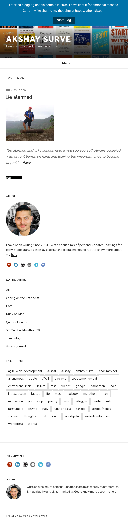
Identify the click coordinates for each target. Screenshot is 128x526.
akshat (51, 371)
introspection (17, 394)
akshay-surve (85, 371)
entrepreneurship (20, 386)
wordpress (15, 424)
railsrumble (15, 409)
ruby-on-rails (62, 409)
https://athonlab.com (90, 11)
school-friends (101, 409)
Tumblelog (13, 338)
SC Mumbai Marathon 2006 (24, 330)
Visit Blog (64, 20)
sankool (81, 409)
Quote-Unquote (17, 322)
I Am (9, 306)
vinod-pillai (72, 416)
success (13, 416)
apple (33, 379)
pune (66, 401)
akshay (66, 371)
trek (44, 416)
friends (66, 386)
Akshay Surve (38, 39)
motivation (15, 401)
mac (58, 394)
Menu (64, 63)
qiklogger (81, 401)
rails (109, 401)
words (32, 424)
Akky (26, 162)
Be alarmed (19, 97)
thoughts (30, 416)
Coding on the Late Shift (22, 298)
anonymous (16, 379)
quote (97, 401)
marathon (90, 394)
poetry (52, 401)
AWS (45, 379)
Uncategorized (16, 346)
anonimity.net (108, 371)
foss (53, 386)
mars (105, 394)
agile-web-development (25, 371)
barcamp (60, 379)
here (14, 255)
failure (41, 386)
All (8, 290)
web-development (98, 416)
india (113, 386)
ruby (45, 409)
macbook (72, 394)
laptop (35, 394)
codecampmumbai (84, 379)
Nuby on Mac (15, 314)
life (48, 394)
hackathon (98, 386)
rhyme (32, 409)
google (81, 386)
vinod (55, 416)
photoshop (35, 401)
